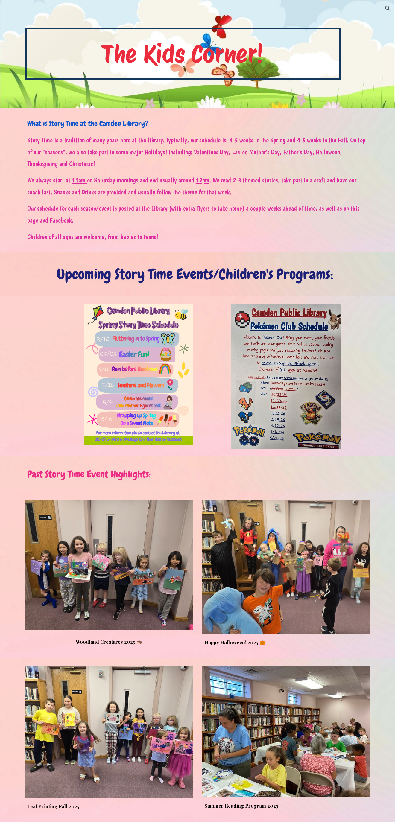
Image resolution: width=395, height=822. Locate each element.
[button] (388, 8)
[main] (183, 54)
